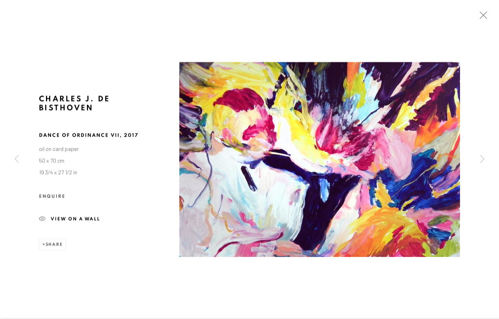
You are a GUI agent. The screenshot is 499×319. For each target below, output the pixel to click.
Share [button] (54, 245)
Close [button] (481, 17)
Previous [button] (17, 159)
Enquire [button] (52, 196)
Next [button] (482, 159)
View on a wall (69, 220)
